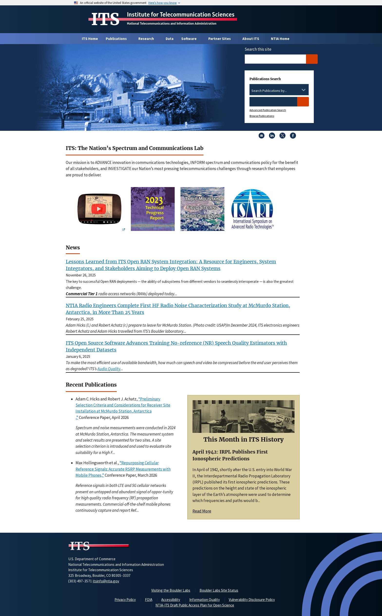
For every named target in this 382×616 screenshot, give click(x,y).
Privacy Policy (125, 599)
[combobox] (279, 91)
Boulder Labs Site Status (219, 590)
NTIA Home (280, 38)
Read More (201, 511)
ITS (105, 19)
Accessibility (170, 599)
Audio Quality (108, 368)
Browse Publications (261, 116)
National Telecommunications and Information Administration (171, 23)
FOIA (148, 599)
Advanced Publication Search (267, 110)
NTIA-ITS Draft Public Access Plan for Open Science (194, 605)
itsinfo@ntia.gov (106, 581)
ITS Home (90, 38)
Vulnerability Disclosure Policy (252, 599)
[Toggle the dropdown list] (303, 89)
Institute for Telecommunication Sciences (181, 14)
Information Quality (204, 599)
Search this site (258, 49)
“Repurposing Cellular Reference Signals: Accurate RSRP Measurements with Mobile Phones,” (123, 469)
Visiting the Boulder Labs (170, 590)
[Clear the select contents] (297, 89)
